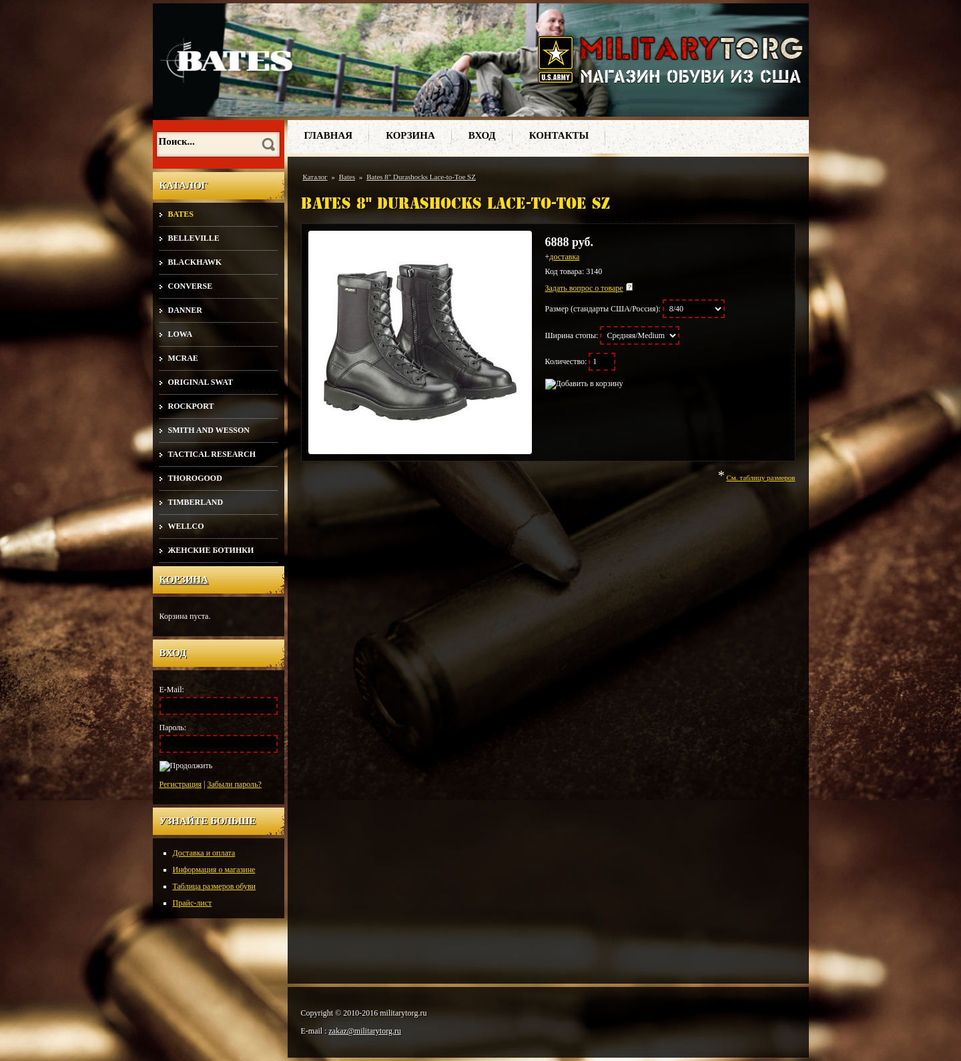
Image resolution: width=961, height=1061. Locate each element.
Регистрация (180, 784)
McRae (183, 358)
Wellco (186, 526)
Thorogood (195, 478)
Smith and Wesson (209, 430)
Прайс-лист (192, 903)
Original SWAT (200, 382)
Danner (185, 310)
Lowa (180, 334)
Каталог (315, 177)
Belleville (194, 238)
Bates (181, 214)
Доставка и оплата (204, 853)
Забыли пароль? (235, 784)
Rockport (191, 406)
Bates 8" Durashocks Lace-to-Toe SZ (421, 177)
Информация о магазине (214, 869)
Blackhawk (195, 262)
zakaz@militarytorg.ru (365, 1031)
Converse (190, 286)
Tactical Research (212, 454)
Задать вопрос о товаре (584, 288)
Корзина (184, 579)
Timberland (196, 502)
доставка (564, 256)
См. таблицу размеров (760, 477)
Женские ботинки (211, 550)
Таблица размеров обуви (214, 886)
